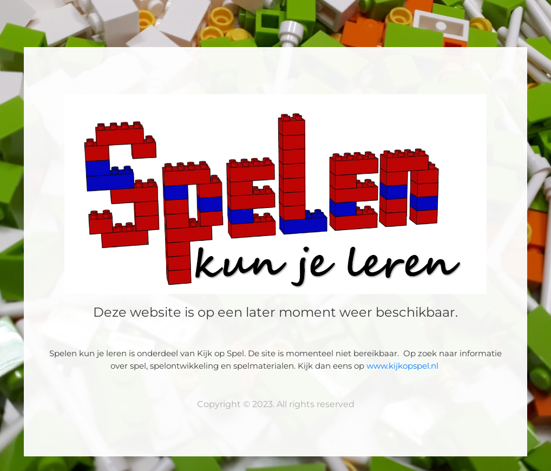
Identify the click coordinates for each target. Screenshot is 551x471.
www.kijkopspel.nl (403, 366)
